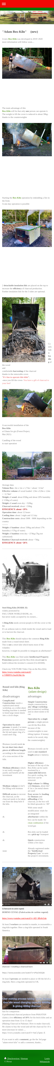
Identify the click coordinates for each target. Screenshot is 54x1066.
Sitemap (24, 1058)
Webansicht (45, 1061)
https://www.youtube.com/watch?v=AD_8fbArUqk (24, 918)
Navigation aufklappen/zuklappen (27, 4)
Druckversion (12, 1058)
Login (47, 1058)
